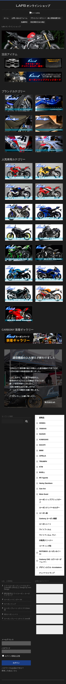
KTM (41, 467)
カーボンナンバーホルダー (49, 508)
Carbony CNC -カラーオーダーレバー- (50, 560)
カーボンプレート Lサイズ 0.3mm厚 (17, 609)
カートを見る (35, 12)
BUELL (42, 472)
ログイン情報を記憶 (11, 656)
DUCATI (42, 445)
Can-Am (42, 489)
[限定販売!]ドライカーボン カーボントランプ (17, 594)
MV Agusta (43, 478)
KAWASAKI (43, 440)
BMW (41, 450)
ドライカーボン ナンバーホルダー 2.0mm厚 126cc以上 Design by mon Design (17, 587)
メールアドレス (16, 642)
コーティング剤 (45, 546)
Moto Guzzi (43, 494)
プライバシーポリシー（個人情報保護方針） (46, 18)
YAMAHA (43, 429)
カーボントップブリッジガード (50, 501)
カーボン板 (43, 513)
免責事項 (24, 22)
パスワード (16, 650)
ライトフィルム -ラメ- (47, 535)
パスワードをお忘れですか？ (13, 668)
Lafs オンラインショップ (33, 5)
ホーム (6, 18)
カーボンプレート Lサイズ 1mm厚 (17, 619)
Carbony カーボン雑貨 (48, 519)
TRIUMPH (43, 461)
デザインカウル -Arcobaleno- (50, 567)
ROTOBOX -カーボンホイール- (50, 552)
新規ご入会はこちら (9, 671)
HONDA (42, 423)
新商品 (41, 418)
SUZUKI (42, 434)
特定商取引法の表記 (37, 22)
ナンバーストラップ (46, 573)
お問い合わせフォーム (19, 18)
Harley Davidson (46, 483)
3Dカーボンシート (11, 614)
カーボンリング (10, 604)
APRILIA (42, 456)
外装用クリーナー (46, 540)
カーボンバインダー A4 (13, 600)
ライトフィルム (45, 529)
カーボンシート (45, 524)
